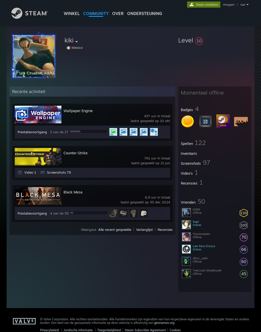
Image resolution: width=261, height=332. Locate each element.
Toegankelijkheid (109, 330)
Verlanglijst (144, 230)
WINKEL (72, 13)
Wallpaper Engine (78, 111)
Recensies (165, 230)
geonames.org (164, 323)
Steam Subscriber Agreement (145, 330)
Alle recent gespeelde (114, 230)
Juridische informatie (78, 330)
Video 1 (30, 172)
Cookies (175, 330)
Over (118, 13)
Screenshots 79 (59, 172)
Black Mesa (73, 192)
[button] (214, 40)
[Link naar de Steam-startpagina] (33, 17)
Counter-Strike (75, 153)
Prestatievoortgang (32, 132)
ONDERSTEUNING (144, 13)
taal (242, 4)
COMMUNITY (96, 13)
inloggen (228, 4)
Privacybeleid (49, 330)
